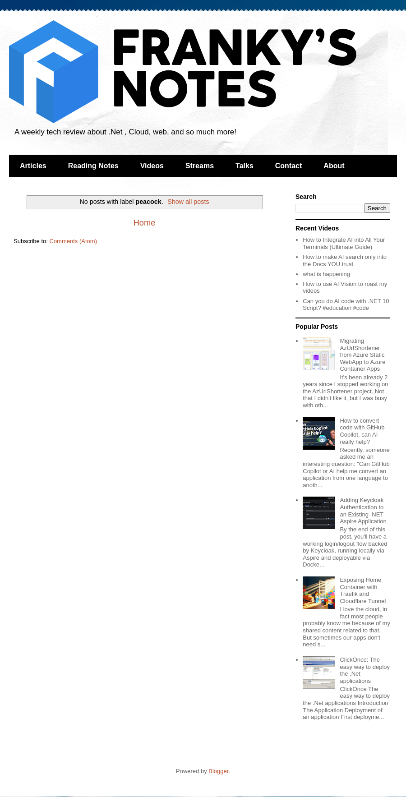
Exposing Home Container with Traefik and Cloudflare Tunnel (363, 590)
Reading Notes (93, 166)
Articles (33, 166)
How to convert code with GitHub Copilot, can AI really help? (362, 431)
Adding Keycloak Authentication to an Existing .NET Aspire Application (363, 511)
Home (145, 222)
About (333, 166)
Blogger (218, 771)
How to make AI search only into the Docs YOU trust (345, 260)
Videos (152, 166)
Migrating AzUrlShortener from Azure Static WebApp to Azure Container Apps (362, 354)
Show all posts (188, 201)
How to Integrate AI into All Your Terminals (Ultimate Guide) (344, 243)
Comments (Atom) (73, 241)
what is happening (326, 274)
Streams (199, 166)
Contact (288, 166)
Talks (244, 166)
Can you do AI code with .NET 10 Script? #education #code (346, 305)
